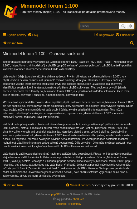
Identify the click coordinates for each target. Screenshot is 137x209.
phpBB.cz (78, 199)
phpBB (55, 194)
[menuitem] (33, 35)
